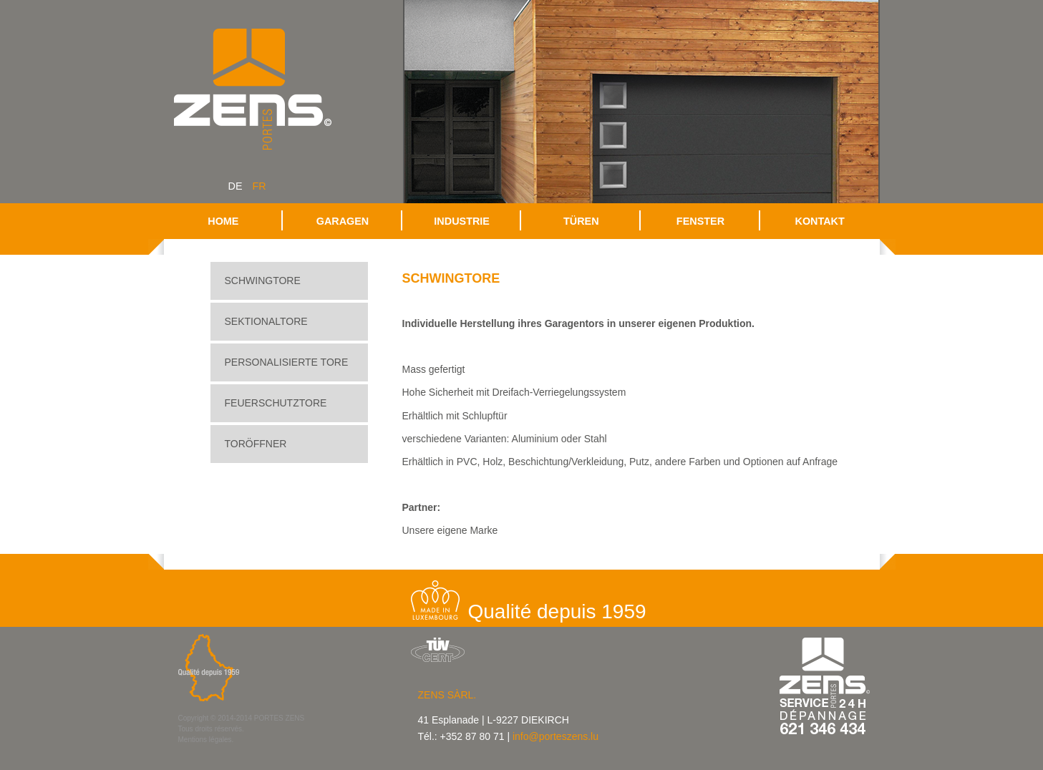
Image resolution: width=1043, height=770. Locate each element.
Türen (581, 221)
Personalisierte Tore (287, 362)
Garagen (342, 221)
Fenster (700, 221)
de (235, 186)
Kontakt (820, 221)
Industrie (462, 221)
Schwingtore (263, 280)
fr (259, 186)
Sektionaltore (266, 321)
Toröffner (256, 443)
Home (223, 221)
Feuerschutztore (276, 403)
